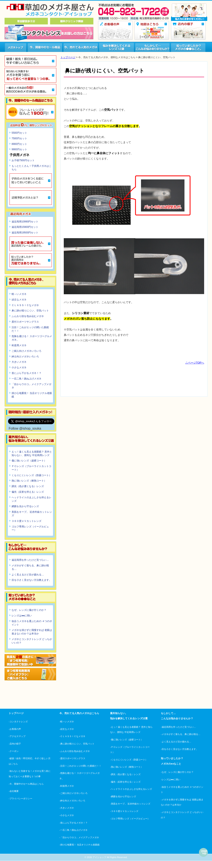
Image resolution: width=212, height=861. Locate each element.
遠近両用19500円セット (25, 232)
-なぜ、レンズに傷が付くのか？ (177, 772)
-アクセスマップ (17, 736)
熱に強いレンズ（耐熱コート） (29, 480)
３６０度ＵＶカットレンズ (26, 521)
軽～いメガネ (19, 294)
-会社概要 (14, 791)
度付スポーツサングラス (25, 321)
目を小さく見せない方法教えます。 (31, 580)
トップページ (67, 57)
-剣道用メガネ (66, 786)
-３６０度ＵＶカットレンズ (124, 811)
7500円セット (19, 138)
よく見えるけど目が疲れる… (28, 574)
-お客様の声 (15, 729)
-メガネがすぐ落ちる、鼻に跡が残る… (180, 734)
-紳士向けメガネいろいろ (72, 800)
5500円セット (19, 132)
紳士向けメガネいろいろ (25, 356)
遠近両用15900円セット (25, 227)
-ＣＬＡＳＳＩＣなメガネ (72, 736)
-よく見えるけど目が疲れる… (176, 741)
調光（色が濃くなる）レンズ (28, 486)
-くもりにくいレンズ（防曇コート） (128, 759)
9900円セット (19, 149)
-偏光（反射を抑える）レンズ (125, 782)
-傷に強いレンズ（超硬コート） (126, 739)
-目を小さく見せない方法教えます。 (179, 749)
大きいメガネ (19, 361)
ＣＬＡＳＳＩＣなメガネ (25, 305)
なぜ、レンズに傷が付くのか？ (29, 610)
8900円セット (19, 144)
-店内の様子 (15, 743)
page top (204, 852)
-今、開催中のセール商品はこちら (26, 784)
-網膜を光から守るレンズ (123, 796)
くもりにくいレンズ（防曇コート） (31, 475)
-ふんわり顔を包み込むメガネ (74, 751)
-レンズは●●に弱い (170, 779)
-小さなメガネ (66, 815)
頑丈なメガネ (19, 299)
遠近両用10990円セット (25, 221)
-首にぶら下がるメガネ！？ (73, 822)
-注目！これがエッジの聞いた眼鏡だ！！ (80, 766)
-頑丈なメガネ (66, 729)
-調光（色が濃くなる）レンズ (125, 774)
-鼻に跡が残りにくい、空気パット (76, 743)
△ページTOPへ (194, 362)
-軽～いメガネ (66, 721)
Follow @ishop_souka (25, 428)
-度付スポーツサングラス (72, 758)
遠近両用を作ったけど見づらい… (30, 559)
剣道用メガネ (19, 345)
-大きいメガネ (66, 808)
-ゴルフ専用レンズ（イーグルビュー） (130, 818)
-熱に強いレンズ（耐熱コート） (126, 767)
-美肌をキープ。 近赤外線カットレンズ (130, 803)
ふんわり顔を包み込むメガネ (28, 316)
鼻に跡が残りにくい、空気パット (30, 310)
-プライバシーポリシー (20, 798)
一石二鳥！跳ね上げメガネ (26, 378)
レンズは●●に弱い (22, 615)
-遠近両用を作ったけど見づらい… (178, 727)
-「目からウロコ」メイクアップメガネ (79, 837)
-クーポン (14, 751)
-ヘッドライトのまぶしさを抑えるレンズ (131, 789)
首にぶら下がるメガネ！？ (26, 373)
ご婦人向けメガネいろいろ (26, 350)
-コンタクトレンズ (18, 721)
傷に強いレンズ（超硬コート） (29, 460)
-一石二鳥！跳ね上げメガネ (73, 830)
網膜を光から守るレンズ (25, 506)
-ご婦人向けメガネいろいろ (73, 793)
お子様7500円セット (23, 160)
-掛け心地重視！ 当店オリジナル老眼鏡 (79, 844)
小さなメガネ (19, 367)
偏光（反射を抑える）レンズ (28, 491)
